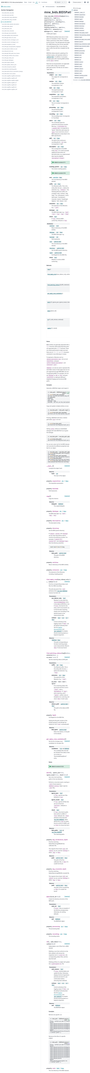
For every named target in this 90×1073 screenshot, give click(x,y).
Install (29, 2)
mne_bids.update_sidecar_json (9, 64)
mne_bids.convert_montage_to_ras (10, 42)
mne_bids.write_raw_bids (8, 13)
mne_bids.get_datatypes (7, 60)
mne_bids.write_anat (7, 28)
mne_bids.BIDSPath (6, 22)
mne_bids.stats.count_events (8, 75)
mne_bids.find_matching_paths (9, 69)
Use (34, 2)
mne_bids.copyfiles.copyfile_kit (9, 88)
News (25, 2)
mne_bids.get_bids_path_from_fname (11, 53)
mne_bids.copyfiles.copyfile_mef (9, 91)
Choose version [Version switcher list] (77, 2)
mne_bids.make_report (7, 26)
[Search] (60, 2)
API (36, 2)
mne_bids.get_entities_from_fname (10, 55)
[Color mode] (69, 2)
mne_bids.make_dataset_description (10, 24)
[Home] (25, 6)
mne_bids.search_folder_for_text (9, 49)
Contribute (44, 2)
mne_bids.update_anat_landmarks (10, 35)
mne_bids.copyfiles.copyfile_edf (9, 79)
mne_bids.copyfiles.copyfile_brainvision (11, 77)
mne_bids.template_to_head (8, 44)
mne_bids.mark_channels (8, 31)
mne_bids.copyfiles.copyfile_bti (9, 86)
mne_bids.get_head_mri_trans (9, 37)
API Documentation (31, 6)
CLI (39, 2)
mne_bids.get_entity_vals (8, 58)
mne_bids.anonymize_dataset (9, 67)
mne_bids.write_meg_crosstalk (9, 19)
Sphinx (10, 1071)
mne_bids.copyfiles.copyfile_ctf (9, 84)
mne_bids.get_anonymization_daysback (11, 46)
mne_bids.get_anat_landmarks (9, 33)
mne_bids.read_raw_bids (8, 15)
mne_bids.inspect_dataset (8, 62)
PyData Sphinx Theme (79, 1069)
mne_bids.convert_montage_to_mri (10, 40)
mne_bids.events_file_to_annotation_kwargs (11, 72)
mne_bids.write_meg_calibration (9, 17)
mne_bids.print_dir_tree (7, 51)
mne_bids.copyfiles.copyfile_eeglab (10, 82)
